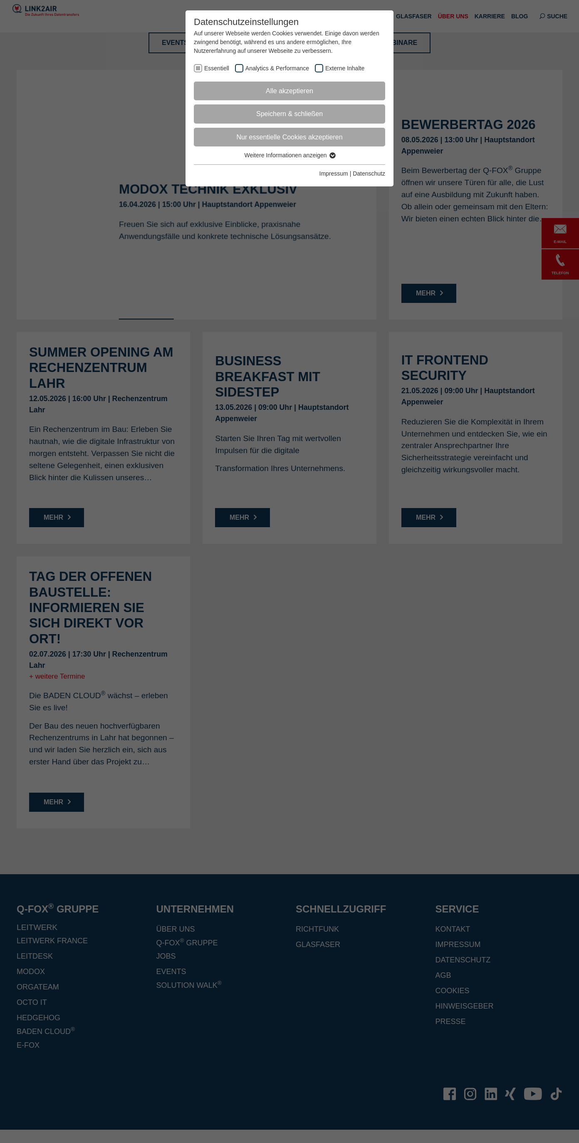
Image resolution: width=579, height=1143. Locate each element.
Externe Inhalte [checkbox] (344, 68)
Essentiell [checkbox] (216, 68)
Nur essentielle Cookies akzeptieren (289, 137)
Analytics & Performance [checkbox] (277, 68)
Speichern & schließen (289, 113)
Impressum (333, 173)
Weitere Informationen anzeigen (289, 155)
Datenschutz (369, 173)
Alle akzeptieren (289, 90)
